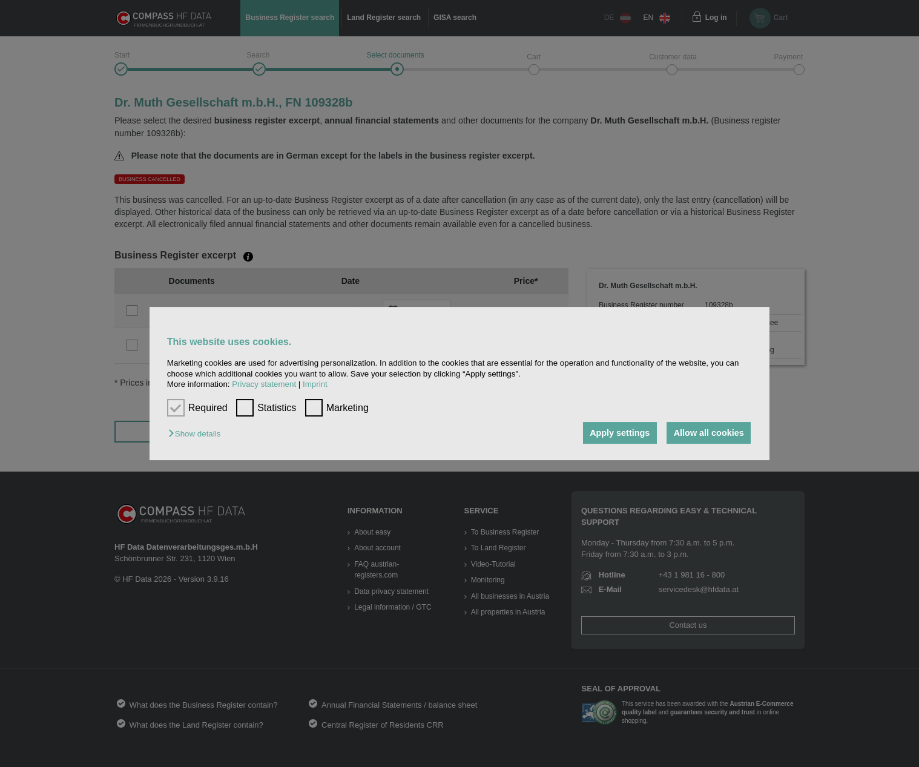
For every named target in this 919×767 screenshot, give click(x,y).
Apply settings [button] (620, 433)
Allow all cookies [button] (709, 433)
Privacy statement (264, 384)
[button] (197, 434)
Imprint (315, 384)
